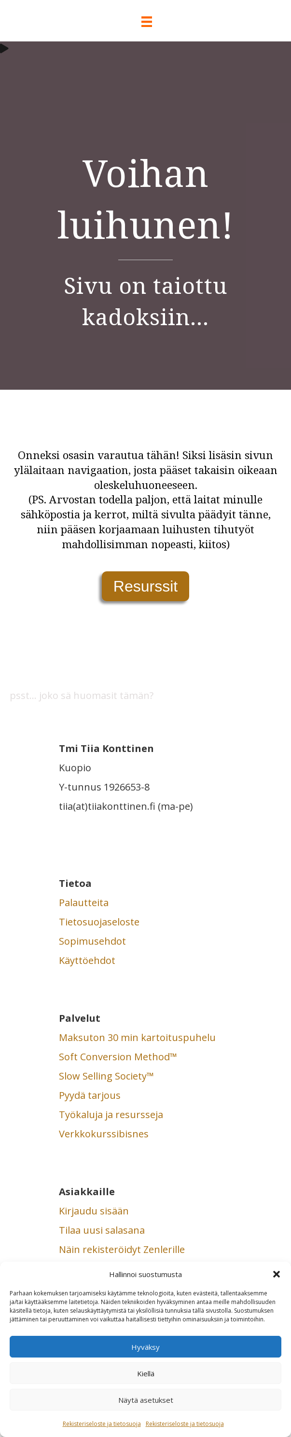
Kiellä (145, 1373)
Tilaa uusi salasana (102, 1230)
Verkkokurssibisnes (104, 1133)
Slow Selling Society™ (106, 1075)
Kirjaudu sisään (94, 1210)
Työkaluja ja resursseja (111, 1114)
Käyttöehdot (87, 960)
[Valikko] (145, 22)
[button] (276, 1274)
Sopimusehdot (92, 941)
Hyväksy (145, 1347)
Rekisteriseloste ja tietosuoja (102, 1424)
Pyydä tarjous (90, 1095)
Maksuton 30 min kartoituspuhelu (137, 1037)
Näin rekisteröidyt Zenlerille (122, 1249)
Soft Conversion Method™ (118, 1056)
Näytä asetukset (145, 1400)
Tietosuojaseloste (99, 921)
